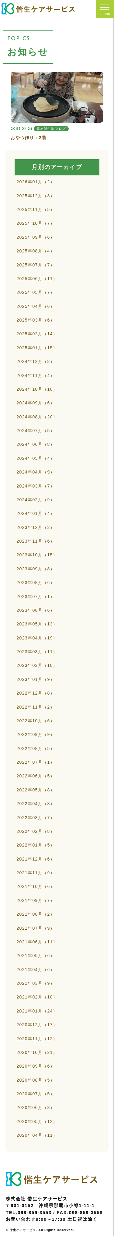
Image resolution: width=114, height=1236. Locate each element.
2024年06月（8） (35, 444)
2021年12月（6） (35, 859)
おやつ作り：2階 (28, 137)
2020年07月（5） (35, 1093)
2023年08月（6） (35, 582)
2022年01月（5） (35, 845)
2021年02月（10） (36, 997)
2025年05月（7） (35, 292)
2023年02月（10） (36, 665)
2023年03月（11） (36, 651)
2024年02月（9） (35, 499)
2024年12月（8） (35, 361)
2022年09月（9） (35, 734)
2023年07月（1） (35, 596)
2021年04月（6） (35, 969)
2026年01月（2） (35, 181)
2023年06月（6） (35, 610)
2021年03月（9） (35, 983)
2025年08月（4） (35, 250)
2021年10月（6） (35, 886)
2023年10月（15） (36, 554)
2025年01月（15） (36, 347)
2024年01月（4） (35, 513)
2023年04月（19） (36, 638)
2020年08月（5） (35, 1080)
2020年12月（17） (36, 1024)
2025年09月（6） (35, 237)
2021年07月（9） (35, 928)
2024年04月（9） (35, 472)
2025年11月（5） (35, 209)
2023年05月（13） (36, 624)
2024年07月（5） (35, 430)
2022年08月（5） (35, 748)
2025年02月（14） (36, 333)
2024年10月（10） (36, 389)
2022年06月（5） (35, 775)
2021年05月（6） (35, 955)
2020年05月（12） (36, 1121)
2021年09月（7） (35, 900)
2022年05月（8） (35, 789)
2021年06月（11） (36, 941)
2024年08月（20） (36, 416)
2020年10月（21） (36, 1052)
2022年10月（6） (35, 720)
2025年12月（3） (35, 195)
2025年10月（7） (35, 223)
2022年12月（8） (35, 693)
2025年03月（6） (35, 320)
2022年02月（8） (35, 831)
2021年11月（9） (35, 872)
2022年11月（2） (35, 707)
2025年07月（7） (35, 264)
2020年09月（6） (35, 1066)
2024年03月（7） (35, 486)
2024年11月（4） (35, 375)
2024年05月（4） (35, 458)
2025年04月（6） (35, 306)
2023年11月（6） (35, 541)
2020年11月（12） (36, 1038)
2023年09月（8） (35, 568)
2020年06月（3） (35, 1107)
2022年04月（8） (35, 803)
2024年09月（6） (35, 402)
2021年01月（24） (36, 1011)
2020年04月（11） (36, 1135)
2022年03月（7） (35, 817)
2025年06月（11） (36, 278)
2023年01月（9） (35, 679)
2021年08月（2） (35, 914)
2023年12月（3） (35, 527)
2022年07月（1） (35, 762)
